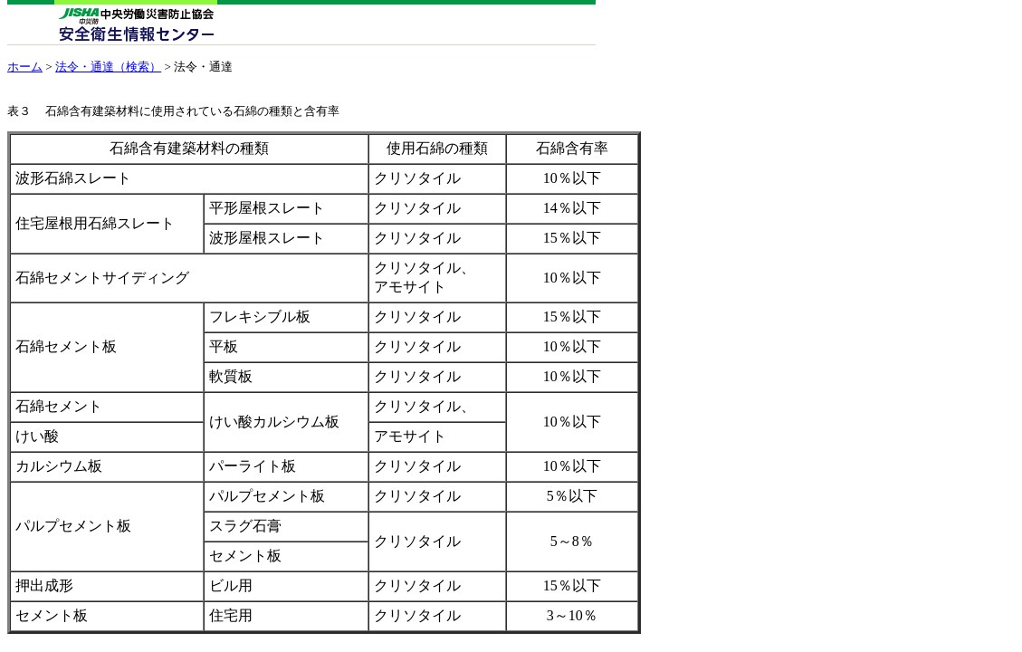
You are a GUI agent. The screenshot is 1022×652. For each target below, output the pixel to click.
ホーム (25, 66)
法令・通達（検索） (108, 66)
